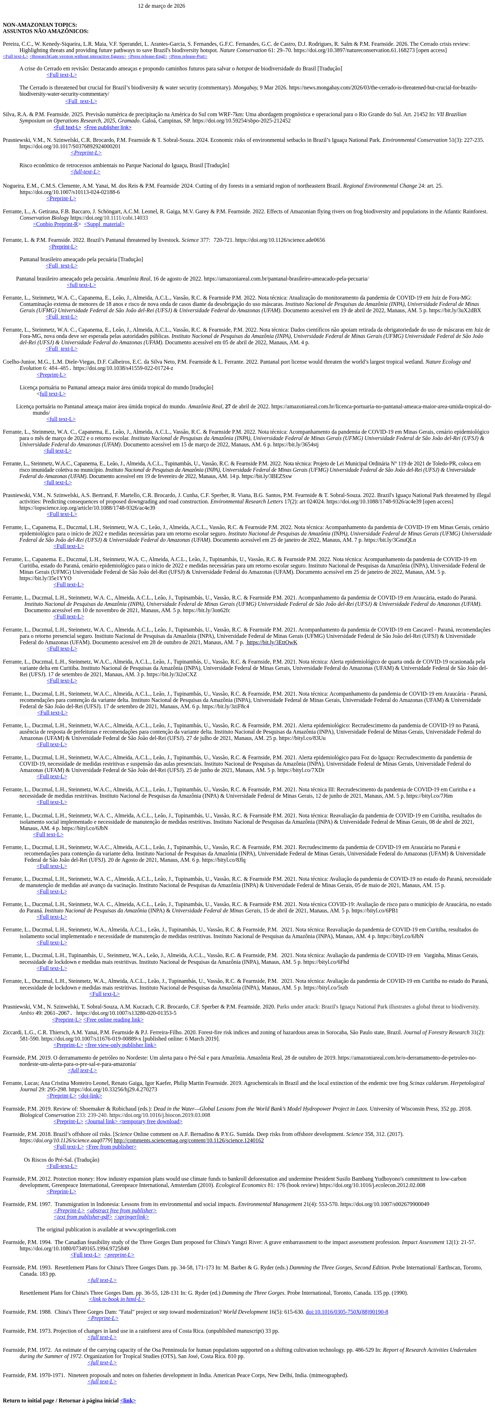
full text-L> (53, 394)
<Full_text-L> (62, 266)
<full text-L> (61, 419)
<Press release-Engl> (147, 56)
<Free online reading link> (113, 1020)
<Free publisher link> (108, 127)
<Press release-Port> (188, 56)
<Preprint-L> (51, 375)
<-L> (81, 101)
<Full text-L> (67, 127)
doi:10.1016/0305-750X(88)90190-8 (347, 1312)
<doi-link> (90, 1096)
